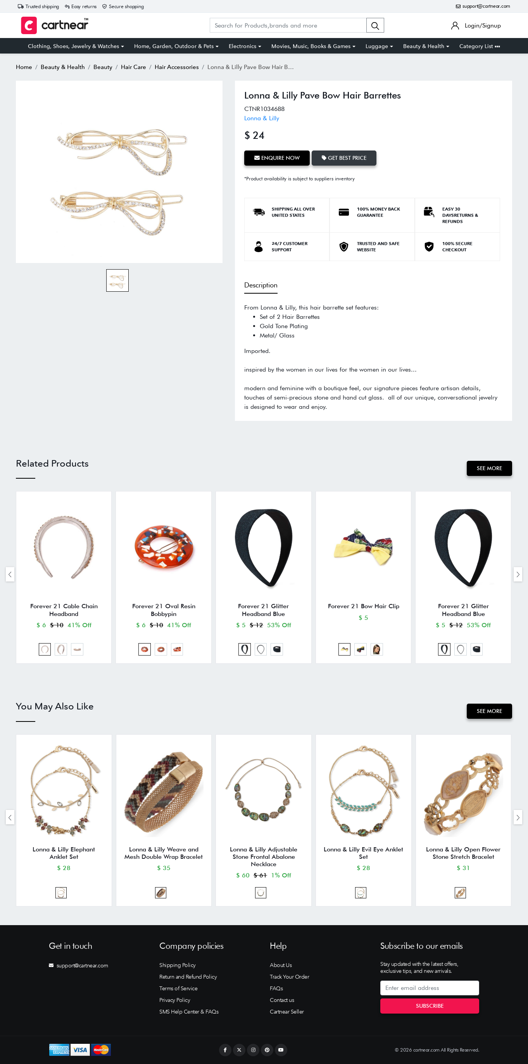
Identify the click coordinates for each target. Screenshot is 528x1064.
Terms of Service (178, 988)
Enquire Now (277, 158)
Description (261, 285)
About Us (281, 965)
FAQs (276, 988)
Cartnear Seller (287, 1011)
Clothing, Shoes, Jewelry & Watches (73, 46)
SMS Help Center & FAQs (188, 1011)
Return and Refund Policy (188, 976)
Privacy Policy (174, 1000)
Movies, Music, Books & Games (310, 46)
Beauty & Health (423, 46)
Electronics (242, 46)
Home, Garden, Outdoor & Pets (174, 46)
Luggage (377, 46)
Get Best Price (344, 158)
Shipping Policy (177, 965)
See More (489, 468)
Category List (479, 46)
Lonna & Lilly (261, 118)
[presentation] (10, 574)
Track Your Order (289, 976)
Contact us (282, 1000)
